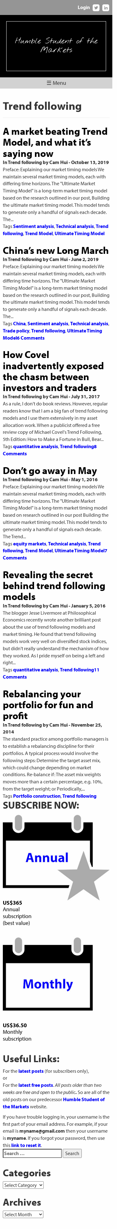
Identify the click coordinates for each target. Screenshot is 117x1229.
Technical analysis (75, 219)
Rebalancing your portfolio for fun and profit (48, 676)
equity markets (29, 522)
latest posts (31, 1050)
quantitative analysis (35, 432)
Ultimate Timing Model (80, 226)
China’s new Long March (56, 243)
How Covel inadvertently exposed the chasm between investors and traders (58, 357)
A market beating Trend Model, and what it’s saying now (55, 142)
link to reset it (17, 1124)
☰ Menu (58, 82)
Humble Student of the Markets (58, 46)
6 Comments (31, 323)
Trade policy (16, 316)
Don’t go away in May (50, 456)
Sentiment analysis (33, 219)
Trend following (48, 316)
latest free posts (35, 1064)
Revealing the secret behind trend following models (54, 564)
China (19, 309)
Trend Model (39, 226)
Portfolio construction (37, 767)
